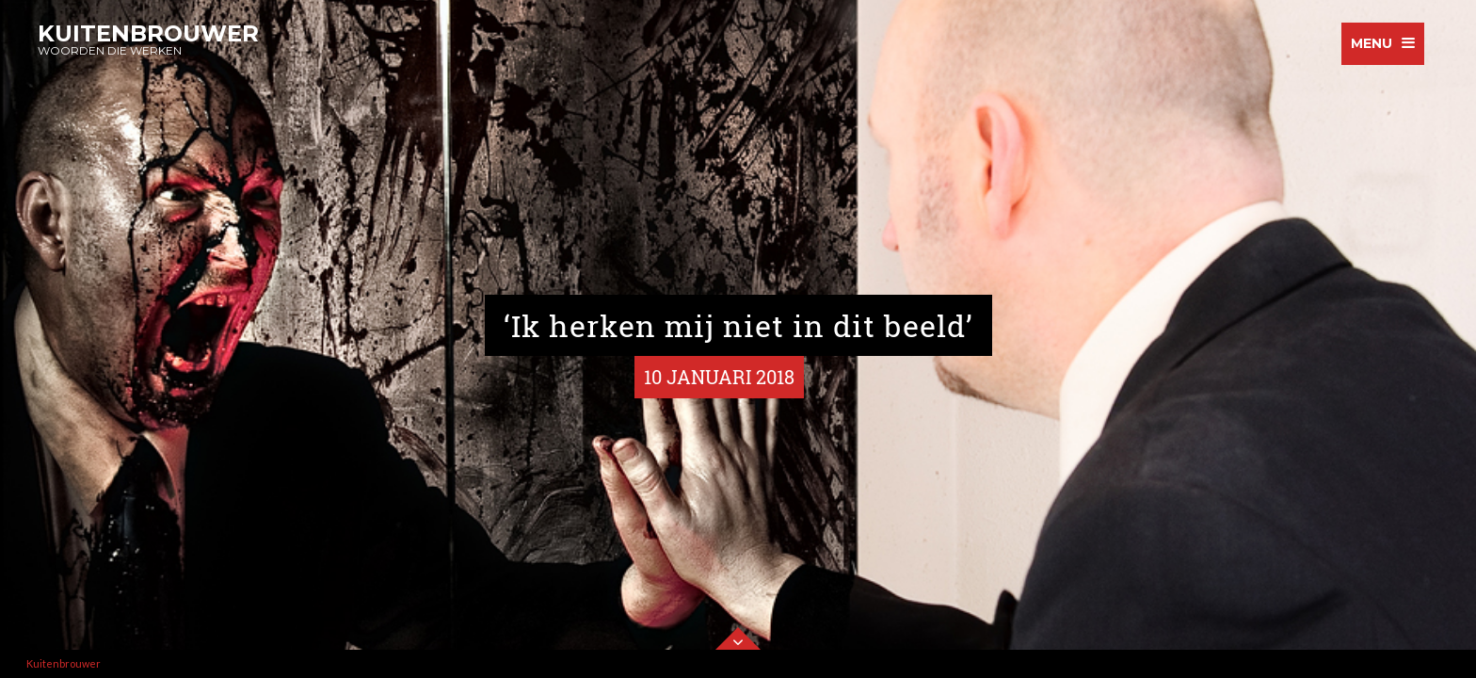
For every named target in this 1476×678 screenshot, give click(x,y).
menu (1371, 43)
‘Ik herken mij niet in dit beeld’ (738, 325)
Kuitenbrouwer (63, 663)
